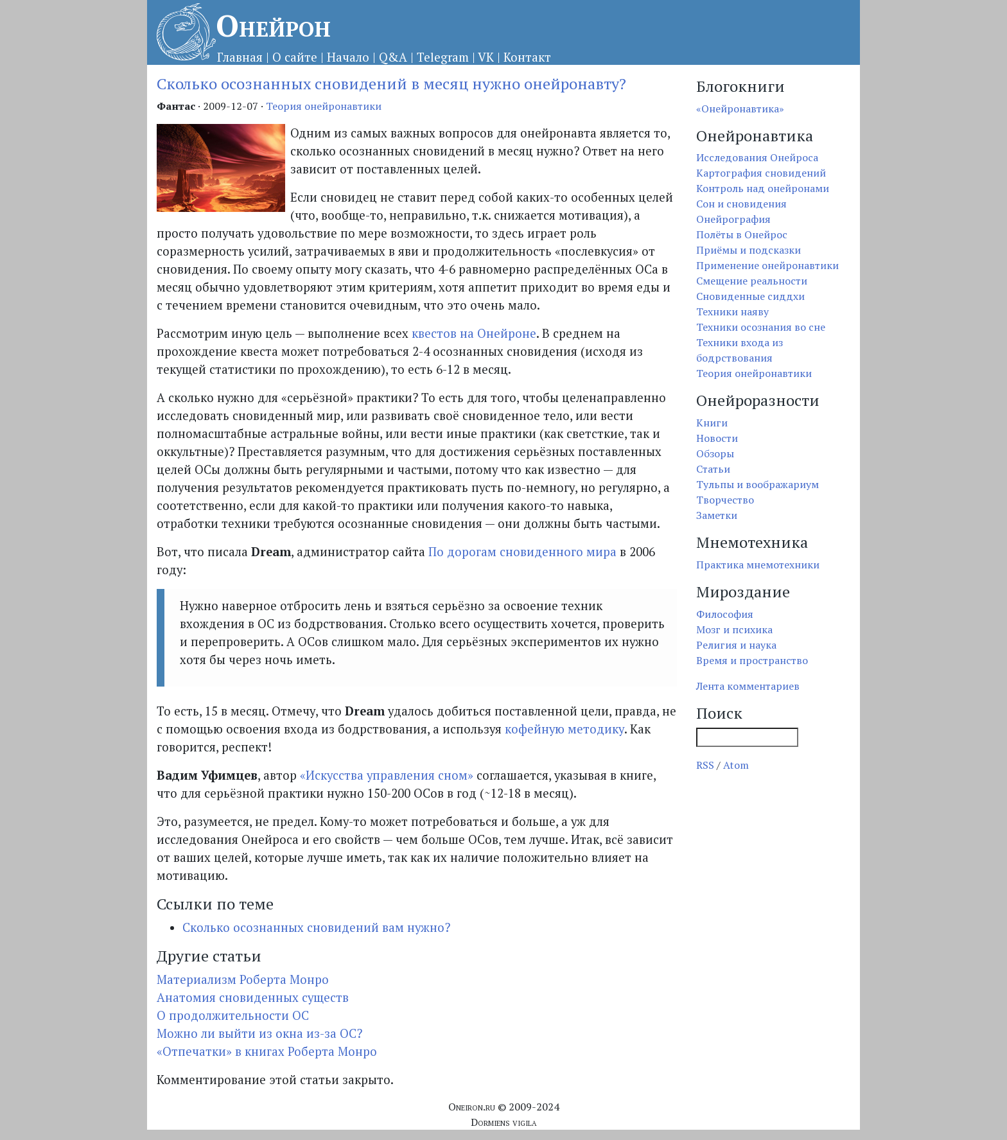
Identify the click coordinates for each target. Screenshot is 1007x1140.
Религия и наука (736, 645)
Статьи (713, 469)
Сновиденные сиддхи (750, 296)
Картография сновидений (761, 173)
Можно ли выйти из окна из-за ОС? (259, 1033)
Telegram (443, 57)
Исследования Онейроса (757, 157)
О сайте (294, 57)
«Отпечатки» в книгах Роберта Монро (267, 1051)
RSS (705, 765)
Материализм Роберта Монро (243, 979)
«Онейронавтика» (740, 108)
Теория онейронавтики (323, 106)
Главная (240, 57)
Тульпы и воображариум (757, 484)
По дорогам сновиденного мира (522, 551)
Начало (348, 57)
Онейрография (733, 219)
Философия (724, 614)
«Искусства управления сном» (386, 775)
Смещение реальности (751, 281)
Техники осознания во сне (760, 327)
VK (486, 57)
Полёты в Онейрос (741, 234)
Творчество (725, 500)
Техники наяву (732, 311)
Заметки (716, 515)
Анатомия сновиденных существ (253, 997)
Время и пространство (752, 660)
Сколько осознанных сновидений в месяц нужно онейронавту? (391, 83)
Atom (736, 765)
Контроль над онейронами (762, 188)
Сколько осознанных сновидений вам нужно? (316, 927)
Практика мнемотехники (757, 564)
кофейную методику (564, 729)
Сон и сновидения (741, 204)
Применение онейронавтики (767, 265)
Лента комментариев (748, 686)
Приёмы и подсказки (748, 250)
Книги (712, 423)
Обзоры (715, 453)
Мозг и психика (734, 629)
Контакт (527, 57)
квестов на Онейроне (474, 333)
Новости (717, 438)
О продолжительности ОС (233, 1015)
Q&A (393, 57)
